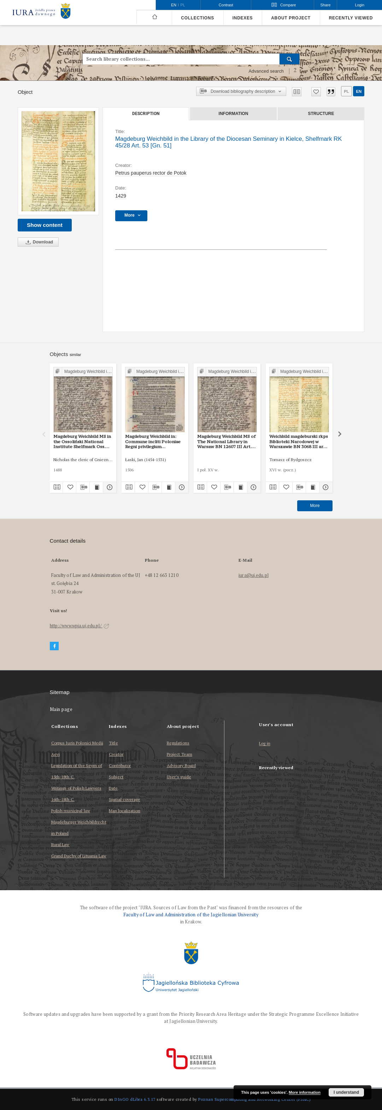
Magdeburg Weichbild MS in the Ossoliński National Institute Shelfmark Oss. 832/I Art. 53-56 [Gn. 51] (82, 441)
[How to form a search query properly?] (295, 71)
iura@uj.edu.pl (254, 575)
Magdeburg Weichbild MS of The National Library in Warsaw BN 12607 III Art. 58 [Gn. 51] (226, 441)
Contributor (120, 765)
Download (38, 242)
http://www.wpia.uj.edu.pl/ (79, 626)
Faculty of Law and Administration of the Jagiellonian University (191, 915)
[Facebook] (54, 646)
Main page (61, 709)
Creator (116, 754)
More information (305, 1092)
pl (346, 91)
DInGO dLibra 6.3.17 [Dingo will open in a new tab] (134, 1099)
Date (113, 788)
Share (326, 5)
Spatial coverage (124, 799)
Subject (116, 776)
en (359, 91)
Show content (45, 225)
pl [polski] (183, 5)
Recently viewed (351, 18)
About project (291, 18)
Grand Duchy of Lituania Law (78, 855)
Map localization (124, 810)
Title (113, 743)
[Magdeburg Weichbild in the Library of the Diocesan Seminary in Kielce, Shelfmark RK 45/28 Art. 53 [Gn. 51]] (58, 161)
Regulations (178, 743)
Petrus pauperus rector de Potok (151, 173)
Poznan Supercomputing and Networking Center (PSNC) (254, 1099)
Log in (264, 743)
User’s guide (179, 776)
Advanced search (266, 71)
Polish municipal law (70, 810)
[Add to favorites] (316, 91)
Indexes (243, 18)
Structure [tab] (321, 113)
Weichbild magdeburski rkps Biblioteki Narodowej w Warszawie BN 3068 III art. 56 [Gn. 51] (298, 441)
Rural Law (60, 844)
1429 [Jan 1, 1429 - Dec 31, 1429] (120, 196)
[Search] (290, 59)
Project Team (179, 754)
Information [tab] (233, 113)
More (314, 505)
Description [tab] (145, 113)
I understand (346, 1092)
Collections (197, 18)
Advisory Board (181, 765)
